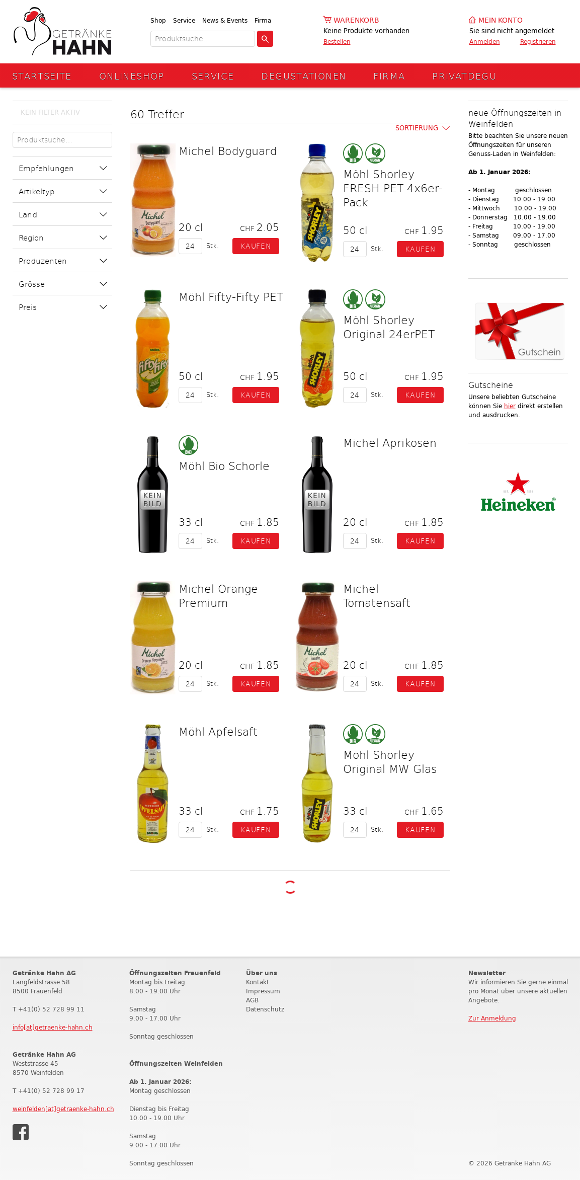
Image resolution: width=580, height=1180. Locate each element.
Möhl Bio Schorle (224, 465)
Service (184, 20)
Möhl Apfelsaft (218, 731)
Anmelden (484, 41)
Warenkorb (356, 20)
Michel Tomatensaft (376, 595)
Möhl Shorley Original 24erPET (389, 326)
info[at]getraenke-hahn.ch (53, 1027)
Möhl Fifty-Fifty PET (231, 296)
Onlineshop (131, 75)
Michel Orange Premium (218, 595)
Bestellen (337, 41)
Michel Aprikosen (390, 442)
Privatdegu (464, 75)
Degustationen (303, 75)
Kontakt (257, 982)
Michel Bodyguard (228, 150)
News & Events (224, 20)
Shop (158, 20)
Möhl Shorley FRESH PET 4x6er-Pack (393, 187)
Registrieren (538, 41)
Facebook (21, 1132)
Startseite (42, 75)
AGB (252, 1000)
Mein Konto (500, 20)
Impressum (263, 991)
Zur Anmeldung (492, 1018)
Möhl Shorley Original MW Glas (390, 761)
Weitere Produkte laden (290, 887)
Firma (263, 20)
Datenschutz (265, 1009)
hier (510, 406)
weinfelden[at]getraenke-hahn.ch (63, 1109)
